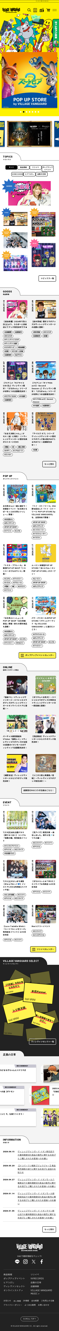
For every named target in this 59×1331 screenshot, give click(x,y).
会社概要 (35, 1300)
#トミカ (7, 583)
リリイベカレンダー (45, 949)
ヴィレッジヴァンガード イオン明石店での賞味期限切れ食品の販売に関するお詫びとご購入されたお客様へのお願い (37, 1155)
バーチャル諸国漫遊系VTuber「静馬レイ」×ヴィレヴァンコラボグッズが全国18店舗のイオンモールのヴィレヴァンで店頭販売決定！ (15, 742)
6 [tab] (35, 112)
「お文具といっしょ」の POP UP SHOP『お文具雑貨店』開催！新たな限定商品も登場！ (15, 622)
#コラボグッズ (9, 347)
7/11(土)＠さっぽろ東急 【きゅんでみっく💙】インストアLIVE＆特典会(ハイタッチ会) (15, 885)
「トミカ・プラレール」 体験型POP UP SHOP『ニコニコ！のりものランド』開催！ (14, 569)
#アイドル (7, 849)
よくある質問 (30, 1305)
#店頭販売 (18, 332)
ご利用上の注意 (47, 1300)
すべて (11, 167)
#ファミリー (17, 579)
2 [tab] (23, 112)
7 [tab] (38, 112)
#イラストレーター (39, 534)
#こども (17, 531)
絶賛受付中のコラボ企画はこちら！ (38, 790)
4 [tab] (29, 112)
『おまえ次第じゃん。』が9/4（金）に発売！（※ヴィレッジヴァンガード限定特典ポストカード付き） (15, 438)
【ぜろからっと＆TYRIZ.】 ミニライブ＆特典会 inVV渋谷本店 (44, 884)
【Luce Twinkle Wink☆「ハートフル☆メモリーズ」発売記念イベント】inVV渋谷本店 (15, 930)
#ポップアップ (9, 523)
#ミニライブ (19, 849)
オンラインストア (12, 1290)
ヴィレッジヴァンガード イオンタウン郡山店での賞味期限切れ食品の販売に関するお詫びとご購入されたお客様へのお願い (37, 1214)
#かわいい (19, 643)
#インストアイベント (11, 846)
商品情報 (23, 167)
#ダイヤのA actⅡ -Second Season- (43, 400)
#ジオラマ (21, 586)
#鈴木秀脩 (36, 332)
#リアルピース (18, 451)
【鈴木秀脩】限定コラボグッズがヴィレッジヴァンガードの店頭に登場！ (44, 324)
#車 (13, 586)
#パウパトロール (38, 634)
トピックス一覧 (47, 278)
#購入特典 (21, 447)
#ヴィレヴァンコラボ (11, 340)
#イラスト (36, 537)
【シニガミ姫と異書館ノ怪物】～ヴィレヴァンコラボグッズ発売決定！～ (44, 778)
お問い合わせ (43, 1305)
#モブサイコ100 (10, 396)
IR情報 (26, 1300)
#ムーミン (36, 579)
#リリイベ (48, 843)
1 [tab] (20, 112)
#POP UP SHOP (10, 527)
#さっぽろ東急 (9, 895)
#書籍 (6, 447)
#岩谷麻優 (21, 347)
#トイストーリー (38, 530)
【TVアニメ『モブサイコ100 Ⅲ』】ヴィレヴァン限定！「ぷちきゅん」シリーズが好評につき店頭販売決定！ (15, 387)
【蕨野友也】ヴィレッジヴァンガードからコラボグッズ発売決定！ (15, 778)
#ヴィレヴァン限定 (10, 343)
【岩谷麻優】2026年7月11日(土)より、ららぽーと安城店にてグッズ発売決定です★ (15, 324)
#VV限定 (22, 396)
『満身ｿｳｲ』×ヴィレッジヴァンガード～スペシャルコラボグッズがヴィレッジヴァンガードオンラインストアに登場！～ (15, 703)
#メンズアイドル (38, 935)
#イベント (7, 531)
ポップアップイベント (48, 168)
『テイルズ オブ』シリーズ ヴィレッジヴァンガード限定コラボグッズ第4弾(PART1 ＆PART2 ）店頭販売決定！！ (44, 439)
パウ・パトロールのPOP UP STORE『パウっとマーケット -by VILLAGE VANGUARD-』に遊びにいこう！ (44, 624)
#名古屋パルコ (9, 853)
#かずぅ (7, 451)
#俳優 (45, 336)
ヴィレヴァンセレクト (14, 1286)
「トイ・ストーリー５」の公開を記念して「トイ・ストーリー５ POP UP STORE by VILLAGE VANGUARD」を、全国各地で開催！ (44, 512)
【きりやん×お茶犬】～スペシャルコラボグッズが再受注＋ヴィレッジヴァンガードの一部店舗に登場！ (44, 701)
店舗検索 (35, 1286)
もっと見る (49, 464)
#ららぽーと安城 (17, 351)
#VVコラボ (8, 336)
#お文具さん (8, 519)
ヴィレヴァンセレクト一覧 (42, 1041)
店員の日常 (41, 174)
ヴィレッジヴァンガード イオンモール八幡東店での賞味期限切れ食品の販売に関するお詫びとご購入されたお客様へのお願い (37, 1183)
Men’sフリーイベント (41, 926)
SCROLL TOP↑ (29, 1319)
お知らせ (7, 1300)
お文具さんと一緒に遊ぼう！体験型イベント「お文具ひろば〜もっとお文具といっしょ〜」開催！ (15, 510)
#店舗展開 (7, 332)
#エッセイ (7, 454)
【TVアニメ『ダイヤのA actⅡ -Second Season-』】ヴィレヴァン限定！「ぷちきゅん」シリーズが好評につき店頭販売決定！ (44, 389)
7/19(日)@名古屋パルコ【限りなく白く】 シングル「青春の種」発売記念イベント (15, 836)
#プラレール (17, 583)
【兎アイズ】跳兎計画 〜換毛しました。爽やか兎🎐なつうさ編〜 (43, 835)
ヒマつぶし (29, 174)
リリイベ (35, 167)
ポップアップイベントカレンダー (39, 655)
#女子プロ (18, 355)
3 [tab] (26, 112)
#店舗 (6, 351)
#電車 (6, 586)
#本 (13, 447)
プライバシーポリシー (13, 1305)
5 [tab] (32, 112)
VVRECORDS (17, 174)
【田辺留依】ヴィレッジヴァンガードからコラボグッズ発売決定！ (44, 739)
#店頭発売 (7, 355)
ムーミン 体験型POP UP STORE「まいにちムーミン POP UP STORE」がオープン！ (44, 569)
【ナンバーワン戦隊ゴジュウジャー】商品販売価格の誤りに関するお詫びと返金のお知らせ (37, 1169)
